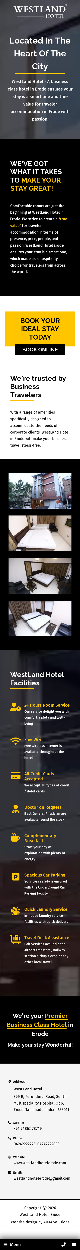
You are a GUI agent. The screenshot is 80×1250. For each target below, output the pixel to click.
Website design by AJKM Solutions (40, 1222)
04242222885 (48, 1144)
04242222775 (24, 1144)
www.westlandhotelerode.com (40, 1163)
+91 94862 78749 (28, 1128)
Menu (12, 1244)
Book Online (40, 349)
